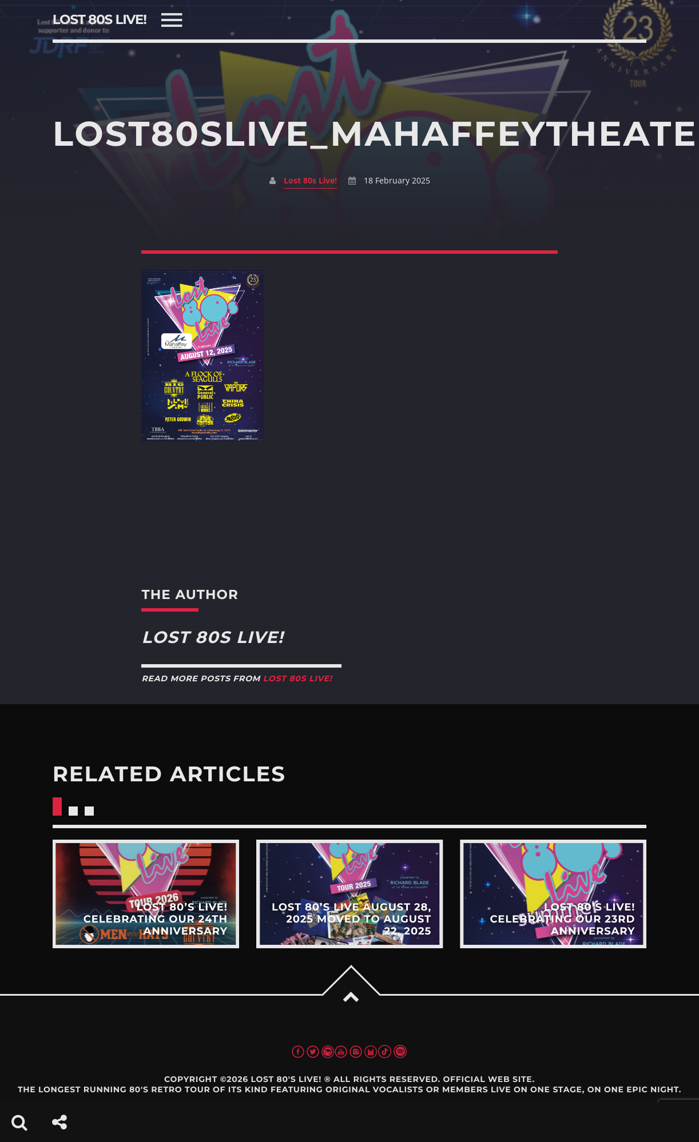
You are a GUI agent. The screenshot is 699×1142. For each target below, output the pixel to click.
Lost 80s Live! (310, 180)
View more (146, 894)
